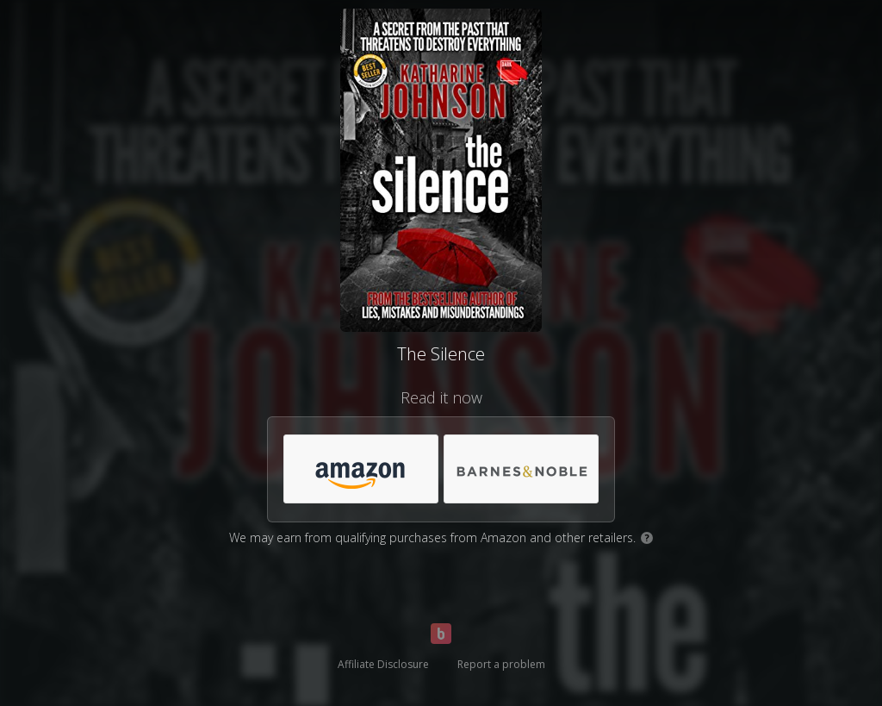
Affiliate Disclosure (383, 664)
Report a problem (501, 664)
